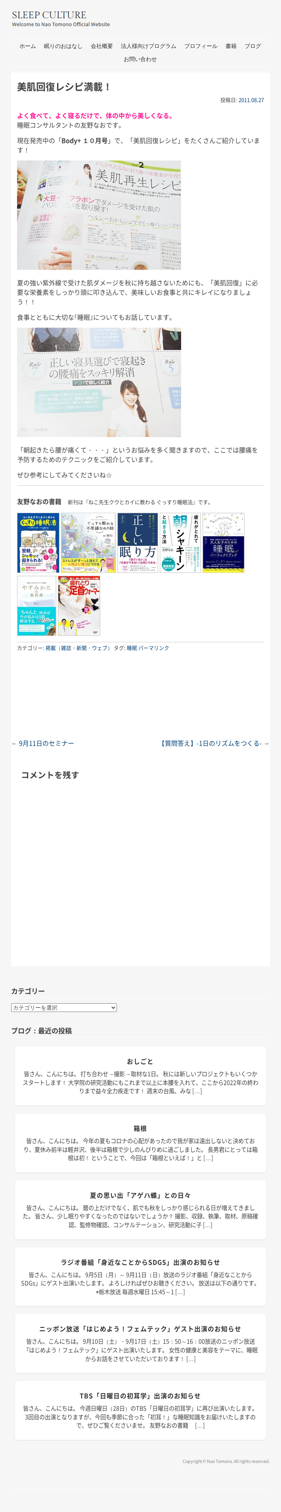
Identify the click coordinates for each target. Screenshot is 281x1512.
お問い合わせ (140, 59)
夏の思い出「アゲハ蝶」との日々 (140, 1195)
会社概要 (102, 46)
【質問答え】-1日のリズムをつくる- (214, 743)
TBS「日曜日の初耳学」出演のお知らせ (140, 1395)
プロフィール (201, 46)
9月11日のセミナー (42, 743)
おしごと (140, 1061)
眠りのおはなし (63, 46)
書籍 (231, 46)
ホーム (27, 46)
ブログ (253, 46)
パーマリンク (153, 647)
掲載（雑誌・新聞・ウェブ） (79, 647)
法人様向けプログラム (148, 46)
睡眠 (132, 647)
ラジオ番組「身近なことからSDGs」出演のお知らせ (140, 1262)
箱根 (140, 1128)
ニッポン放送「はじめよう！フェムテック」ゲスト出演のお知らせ (140, 1328)
